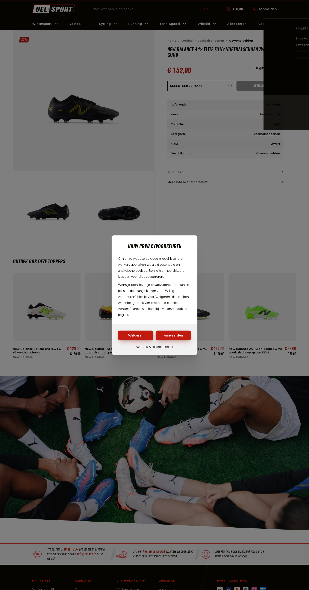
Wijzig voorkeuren (154, 347)
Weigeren (136, 335)
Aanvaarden (173, 335)
